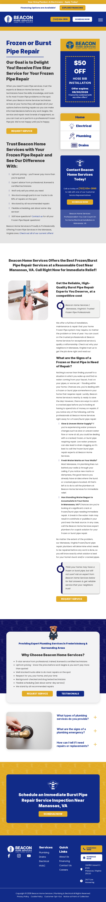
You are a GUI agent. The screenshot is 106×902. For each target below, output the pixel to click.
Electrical (44, 861)
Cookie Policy (37, 896)
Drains (42, 856)
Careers (63, 869)
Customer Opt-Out (53, 896)
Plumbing (44, 852)
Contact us (37, 216)
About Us (64, 856)
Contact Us (65, 865)
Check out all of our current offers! (36, 233)
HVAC (42, 865)
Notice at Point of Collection (76, 896)
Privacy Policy (23, 896)
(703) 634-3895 (87, 188)
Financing (64, 861)
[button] (101, 20)
